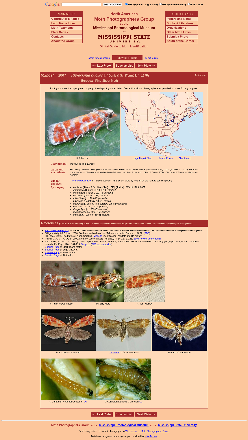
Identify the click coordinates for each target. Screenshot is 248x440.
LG (85, 401)
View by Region (127, 57)
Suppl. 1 (85, 244)
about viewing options (99, 58)
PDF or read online (101, 244)
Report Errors (165, 158)
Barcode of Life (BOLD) (57, 230)
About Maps (185, 158)
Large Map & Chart (142, 158)
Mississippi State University (177, 425)
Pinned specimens (82, 180)
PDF (147, 233)
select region (151, 58)
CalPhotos (114, 352)
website (98, 236)
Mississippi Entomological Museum (123, 425)
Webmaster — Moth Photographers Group (147, 431)
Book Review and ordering (147, 238)
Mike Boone (151, 436)
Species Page (52, 247)
